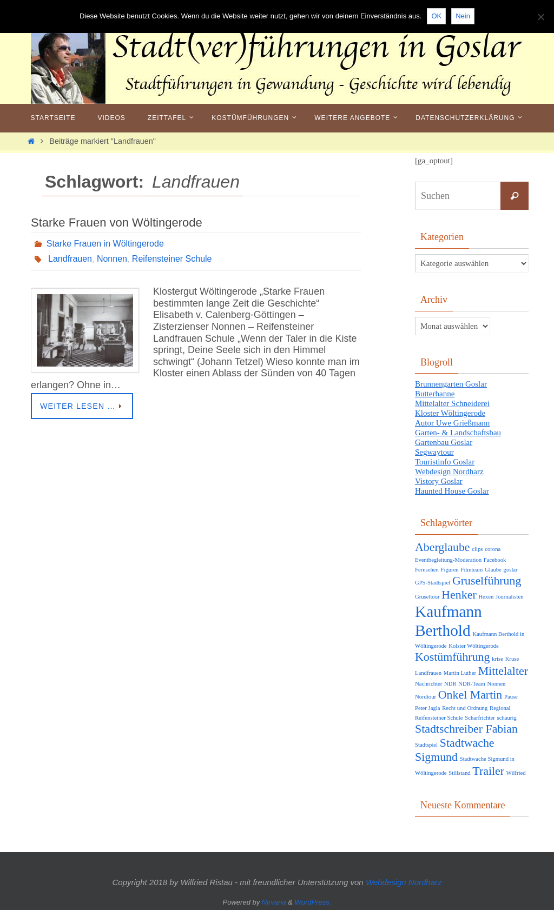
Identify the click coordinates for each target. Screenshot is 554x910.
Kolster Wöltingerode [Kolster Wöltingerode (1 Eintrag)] (473, 646)
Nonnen (112, 258)
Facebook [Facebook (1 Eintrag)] (495, 560)
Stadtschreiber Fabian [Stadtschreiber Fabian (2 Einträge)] (466, 728)
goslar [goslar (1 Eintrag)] (511, 570)
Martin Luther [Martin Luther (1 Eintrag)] (460, 673)
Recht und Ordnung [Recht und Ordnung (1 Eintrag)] (464, 708)
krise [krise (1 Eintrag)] (497, 659)
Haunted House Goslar (452, 491)
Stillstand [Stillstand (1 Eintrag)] (459, 773)
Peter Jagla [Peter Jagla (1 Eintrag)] (427, 708)
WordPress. (313, 902)
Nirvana (274, 902)
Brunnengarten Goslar (451, 384)
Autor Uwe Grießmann (452, 423)
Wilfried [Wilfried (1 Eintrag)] (516, 773)
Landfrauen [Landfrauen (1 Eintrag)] (428, 673)
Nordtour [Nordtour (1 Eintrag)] (425, 697)
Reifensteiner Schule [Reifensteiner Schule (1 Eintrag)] (439, 718)
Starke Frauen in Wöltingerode (105, 243)
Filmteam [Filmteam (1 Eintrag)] (471, 570)
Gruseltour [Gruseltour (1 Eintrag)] (427, 597)
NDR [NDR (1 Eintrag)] (450, 684)
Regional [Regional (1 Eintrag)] (500, 708)
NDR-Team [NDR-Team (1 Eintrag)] (471, 684)
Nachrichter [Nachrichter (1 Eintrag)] (428, 684)
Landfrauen (70, 258)
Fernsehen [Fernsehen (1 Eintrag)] (427, 570)
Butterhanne (434, 393)
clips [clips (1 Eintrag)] (477, 549)
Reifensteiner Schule (172, 258)
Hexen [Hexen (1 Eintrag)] (485, 597)
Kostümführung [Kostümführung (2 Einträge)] (452, 656)
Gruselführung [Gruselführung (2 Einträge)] (487, 580)
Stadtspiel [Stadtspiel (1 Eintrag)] (426, 745)
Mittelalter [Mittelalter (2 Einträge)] (503, 671)
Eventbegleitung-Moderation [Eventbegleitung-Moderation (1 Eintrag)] (448, 560)
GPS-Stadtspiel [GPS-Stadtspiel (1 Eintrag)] (432, 583)
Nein (463, 16)
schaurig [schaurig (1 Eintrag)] (507, 718)
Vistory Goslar (439, 481)
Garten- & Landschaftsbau (458, 432)
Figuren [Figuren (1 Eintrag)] (450, 570)
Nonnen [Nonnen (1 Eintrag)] (496, 684)
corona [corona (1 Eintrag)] (492, 549)
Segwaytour (434, 452)
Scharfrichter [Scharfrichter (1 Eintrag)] (480, 718)
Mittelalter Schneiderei (452, 403)
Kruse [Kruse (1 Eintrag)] (512, 659)
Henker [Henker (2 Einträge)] (458, 594)
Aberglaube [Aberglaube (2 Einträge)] (442, 547)
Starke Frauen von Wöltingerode (116, 222)
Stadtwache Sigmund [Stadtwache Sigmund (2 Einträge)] (454, 749)
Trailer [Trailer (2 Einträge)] (488, 771)
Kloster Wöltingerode (450, 413)
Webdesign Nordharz (449, 471)
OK (436, 16)
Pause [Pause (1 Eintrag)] (511, 697)
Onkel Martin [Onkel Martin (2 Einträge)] (470, 694)
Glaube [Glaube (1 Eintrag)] (493, 570)
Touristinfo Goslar (444, 461)
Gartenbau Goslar (443, 442)
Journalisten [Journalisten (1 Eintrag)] (510, 597)
